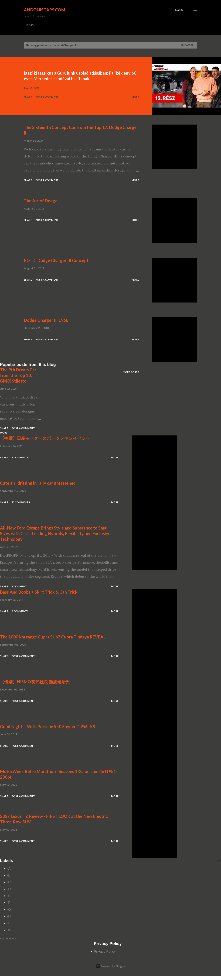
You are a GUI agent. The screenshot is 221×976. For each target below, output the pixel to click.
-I (8, 923)
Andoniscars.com (44, 9)
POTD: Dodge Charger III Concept (56, 260)
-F (8, 903)
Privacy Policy (105, 951)
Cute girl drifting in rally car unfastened (38, 483)
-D (9, 889)
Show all (188, 45)
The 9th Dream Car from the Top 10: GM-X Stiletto (18, 375)
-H (9, 916)
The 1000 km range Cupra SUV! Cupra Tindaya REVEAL (53, 636)
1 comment (19, 586)
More (135, 97)
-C (9, 882)
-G (9, 909)
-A (9, 868)
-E (9, 896)
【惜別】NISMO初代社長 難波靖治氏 (35, 681)
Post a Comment (47, 97)
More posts (131, 372)
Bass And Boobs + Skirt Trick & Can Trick (38, 591)
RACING (30, 24)
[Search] (180, 10)
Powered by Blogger (110, 966)
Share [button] (28, 97)
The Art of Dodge (40, 200)
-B (9, 875)
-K (9, 930)
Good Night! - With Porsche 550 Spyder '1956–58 (47, 726)
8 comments (20, 611)
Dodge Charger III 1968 (46, 320)
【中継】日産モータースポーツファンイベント (45, 438)
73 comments (21, 502)
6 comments (20, 457)
